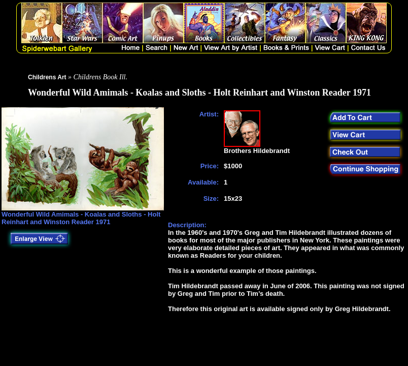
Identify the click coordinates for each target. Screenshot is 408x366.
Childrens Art (47, 77)
